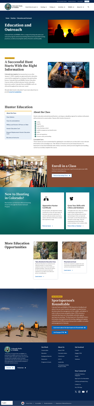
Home (7, 18)
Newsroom (44, 359)
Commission (61, 356)
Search (88, 7)
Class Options (10, 117)
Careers (77, 350)
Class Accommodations (13, 121)
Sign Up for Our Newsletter (82, 378)
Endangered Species (46, 356)
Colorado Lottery (62, 353)
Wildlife (70, 7)
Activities (60, 7)
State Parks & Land (30, 7)
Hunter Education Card (13, 128)
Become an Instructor (12, 137)
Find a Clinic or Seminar (75, 226)
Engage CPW (78, 353)
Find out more (46, 226)
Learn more (38, 276)
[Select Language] (7, 403)
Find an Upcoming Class (60, 175)
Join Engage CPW (58, 332)
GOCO (60, 359)
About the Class (11, 113)
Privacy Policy (29, 403)
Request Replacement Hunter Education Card (18, 133)
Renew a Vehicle (72, 1)
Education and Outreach (24, 18)
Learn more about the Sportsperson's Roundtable (68, 327)
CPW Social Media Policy (81, 381)
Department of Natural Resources (63, 403)
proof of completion (15, 92)
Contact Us (78, 384)
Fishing (51, 7)
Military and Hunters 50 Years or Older (17, 124)
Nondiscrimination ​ (48, 403)
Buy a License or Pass (62, 1)
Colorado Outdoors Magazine (80, 374)
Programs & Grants (46, 362)
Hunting (43, 7)
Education (43, 353)
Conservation (44, 350)
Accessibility (38, 403)
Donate (87, 1)
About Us (79, 7)
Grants (76, 356)
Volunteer (80, 1)
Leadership (61, 362)
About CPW (61, 350)
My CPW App (78, 387)
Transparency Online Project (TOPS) (63, 365)
